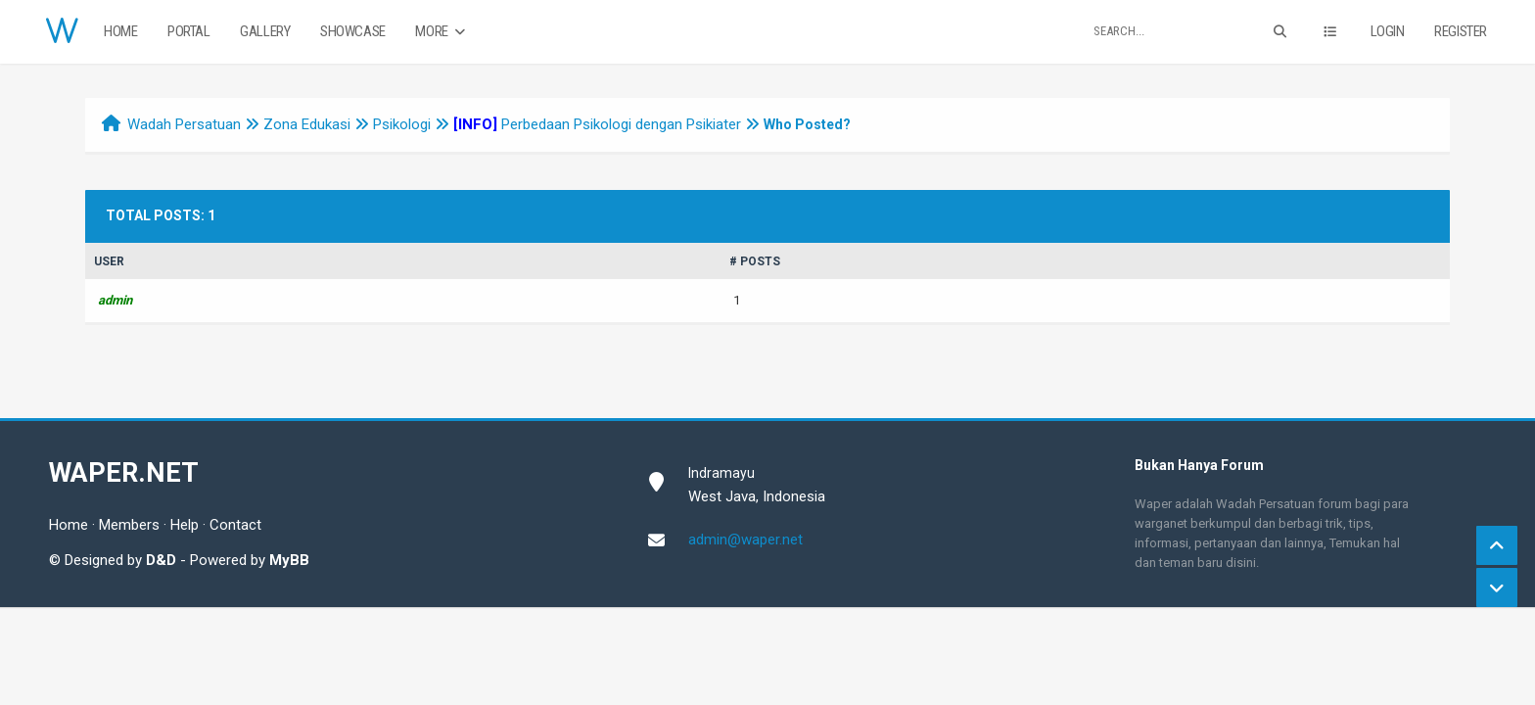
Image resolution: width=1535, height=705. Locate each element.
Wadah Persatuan (184, 124)
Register (1460, 31)
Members (129, 525)
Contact (235, 525)
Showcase (353, 31)
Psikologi (402, 124)
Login (1388, 31)
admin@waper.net (745, 539)
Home (120, 31)
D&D (161, 560)
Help (184, 525)
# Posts (754, 261)
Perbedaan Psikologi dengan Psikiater (597, 124)
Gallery (265, 31)
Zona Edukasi (306, 124)
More (442, 32)
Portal (188, 31)
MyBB (289, 560)
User (109, 261)
